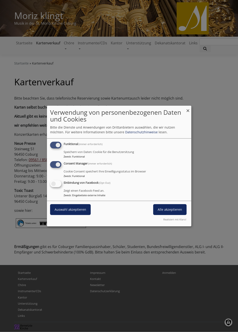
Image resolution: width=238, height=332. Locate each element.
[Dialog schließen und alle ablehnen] (188, 108)
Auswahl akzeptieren (70, 210)
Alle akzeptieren (170, 210)
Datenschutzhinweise (141, 132)
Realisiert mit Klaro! (174, 219)
